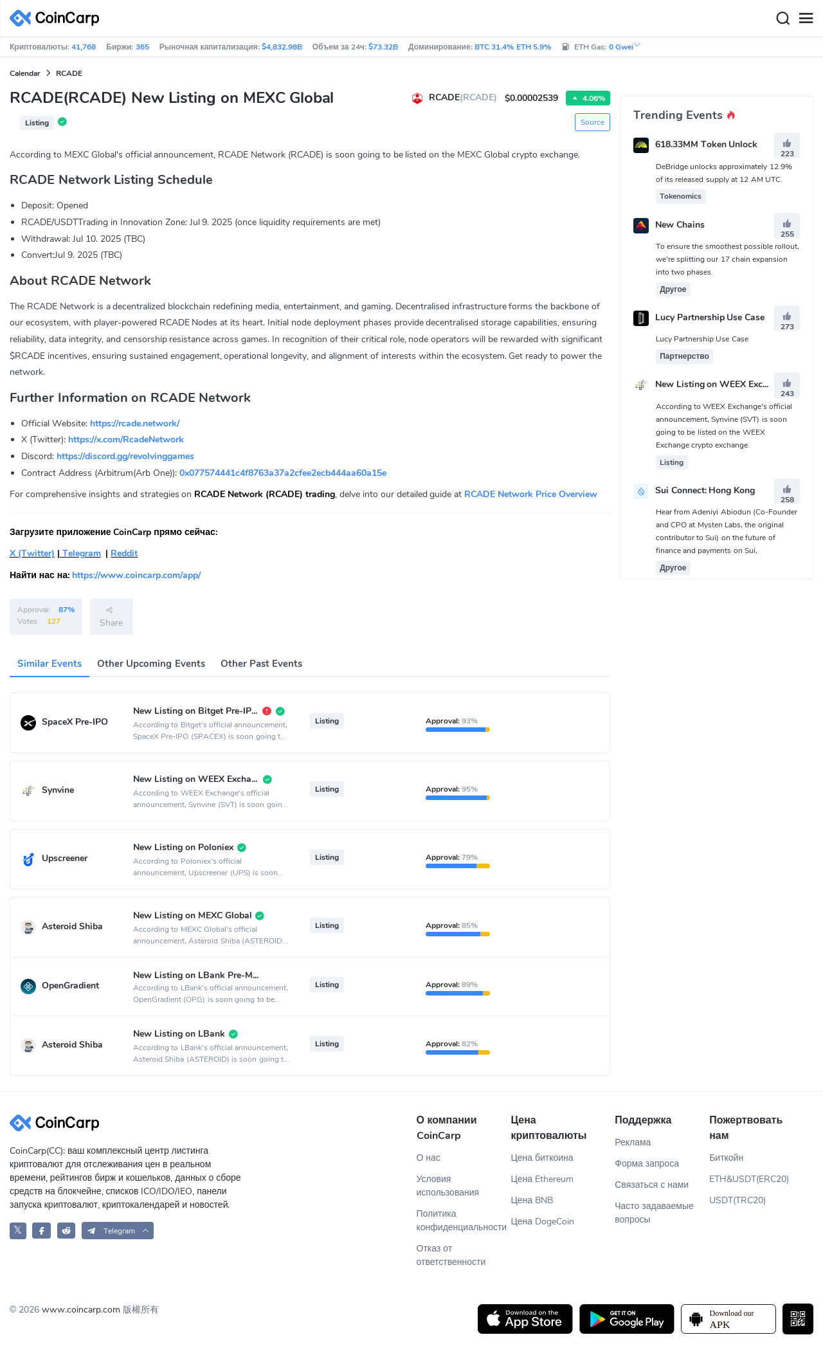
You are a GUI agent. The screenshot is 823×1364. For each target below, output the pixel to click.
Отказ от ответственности (451, 1255)
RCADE (69, 73)
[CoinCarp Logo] (58, 18)
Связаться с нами (652, 1185)
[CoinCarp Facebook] (41, 1231)
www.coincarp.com (81, 1310)
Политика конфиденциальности (462, 1220)
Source (592, 122)
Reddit (124, 553)
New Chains (680, 225)
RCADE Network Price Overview (530, 494)
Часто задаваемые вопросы (654, 1213)
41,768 (83, 47)
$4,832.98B (282, 47)
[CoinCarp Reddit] (66, 1231)
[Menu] (805, 18)
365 (142, 47)
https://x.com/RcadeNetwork (126, 439)
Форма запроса (647, 1164)
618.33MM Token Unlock (706, 145)
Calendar (25, 73)
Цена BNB (532, 1200)
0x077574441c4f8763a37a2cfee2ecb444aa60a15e (282, 473)
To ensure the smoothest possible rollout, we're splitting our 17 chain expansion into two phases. (728, 259)
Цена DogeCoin (542, 1221)
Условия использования (448, 1186)
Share (111, 617)
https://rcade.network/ (134, 423)
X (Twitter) (32, 553)
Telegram (80, 553)
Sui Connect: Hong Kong (705, 490)
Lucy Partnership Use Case (710, 317)
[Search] (782, 18)
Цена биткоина (542, 1158)
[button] (118, 1230)
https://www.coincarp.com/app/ (136, 575)
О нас (428, 1158)
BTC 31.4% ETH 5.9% (513, 47)
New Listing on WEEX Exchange (721, 385)
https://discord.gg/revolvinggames (125, 456)
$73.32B (383, 47)
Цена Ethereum (542, 1179)
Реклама (633, 1142)
